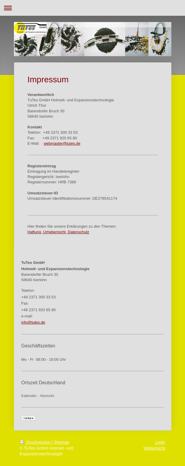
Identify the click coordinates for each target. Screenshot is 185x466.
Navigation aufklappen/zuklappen (92, 7)
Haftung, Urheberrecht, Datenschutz (58, 232)
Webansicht (154, 448)
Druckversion (36, 442)
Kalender (29, 395)
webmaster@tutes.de (62, 143)
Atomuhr (47, 395)
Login (160, 442)
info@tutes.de (33, 322)
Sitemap (61, 442)
